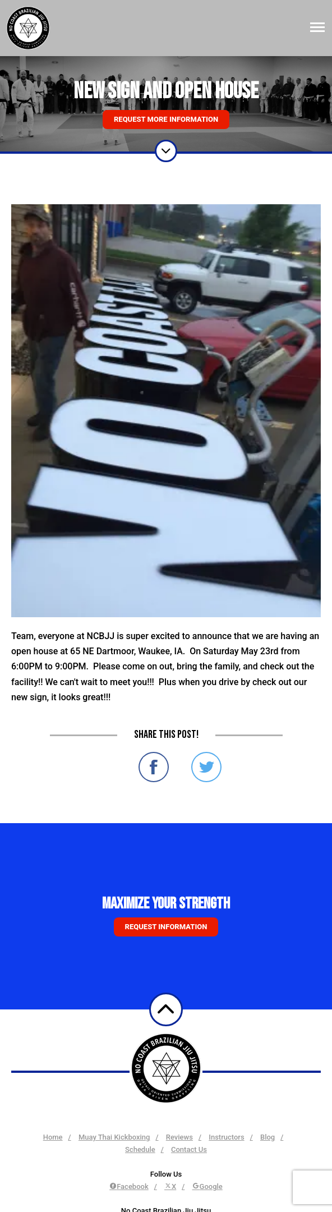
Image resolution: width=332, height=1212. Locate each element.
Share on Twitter (206, 767)
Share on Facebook (154, 767)
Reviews (179, 1137)
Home (53, 1137)
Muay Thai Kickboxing (114, 1137)
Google (207, 1186)
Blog (267, 1137)
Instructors (226, 1137)
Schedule (140, 1149)
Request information (166, 926)
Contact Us (189, 1149)
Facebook (129, 1186)
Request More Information (166, 119)
